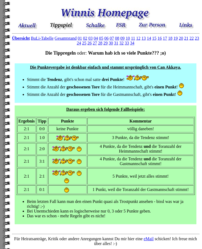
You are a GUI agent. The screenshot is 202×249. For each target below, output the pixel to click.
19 (175, 38)
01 (80, 38)
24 (79, 43)
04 (96, 38)
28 (100, 43)
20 (181, 38)
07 (112, 38)
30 (111, 43)
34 (132, 43)
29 (105, 43)
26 (89, 43)
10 (128, 38)
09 (122, 38)
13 (144, 38)
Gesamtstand (66, 38)
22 (191, 38)
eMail (148, 238)
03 (90, 38)
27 (95, 43)
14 (149, 38)
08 (117, 38)
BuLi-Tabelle (42, 38)
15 (154, 38)
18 (170, 38)
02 (85, 38)
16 (159, 38)
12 (138, 38)
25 (84, 43)
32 (121, 43)
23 (197, 38)
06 (106, 38)
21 (186, 38)
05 (101, 38)
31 (116, 43)
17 (165, 38)
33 (127, 43)
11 (133, 38)
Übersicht (21, 38)
